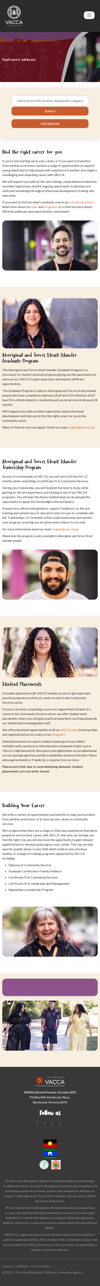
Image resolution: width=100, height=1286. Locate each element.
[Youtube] (45, 1123)
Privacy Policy (40, 1266)
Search (50, 111)
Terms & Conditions (15, 1266)
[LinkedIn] (60, 1123)
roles (34, 207)
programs (50, 207)
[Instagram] (52, 1123)
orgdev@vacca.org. (82, 427)
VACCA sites (69, 730)
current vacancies (81, 202)
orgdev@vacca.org (65, 529)
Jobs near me (50, 123)
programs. (59, 734)
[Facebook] (37, 1123)
